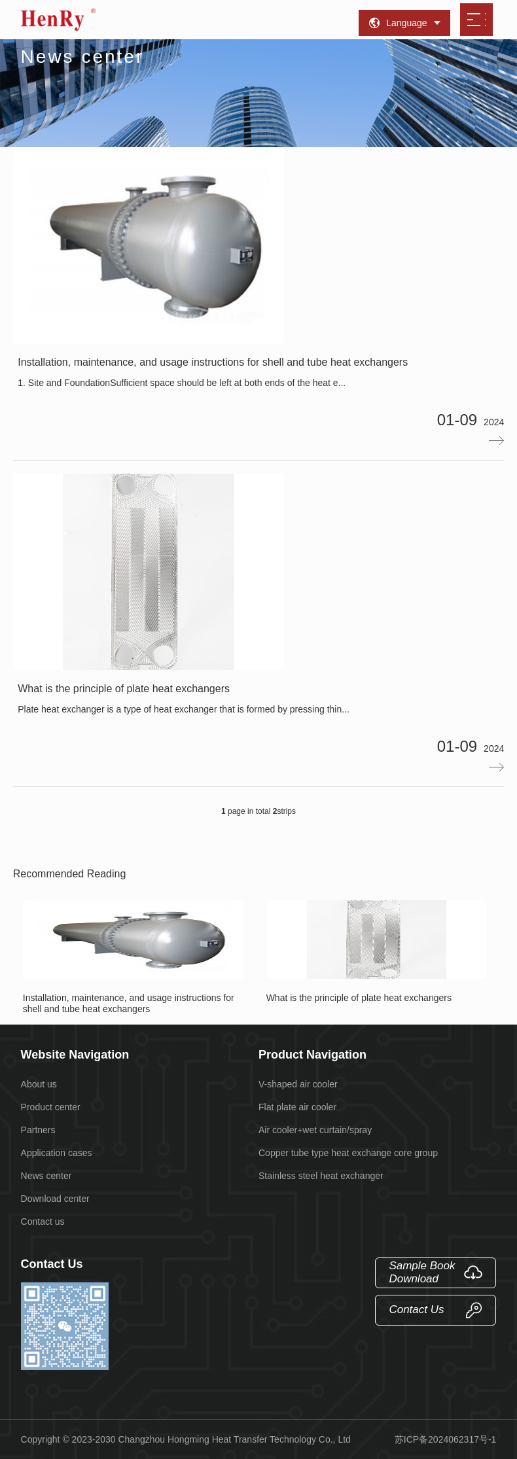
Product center (50, 1107)
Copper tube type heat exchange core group (348, 1153)
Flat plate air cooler (297, 1107)
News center (46, 1175)
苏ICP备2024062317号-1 (446, 1439)
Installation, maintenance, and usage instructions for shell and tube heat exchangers (133, 957)
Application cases (56, 1153)
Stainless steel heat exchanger (320, 1175)
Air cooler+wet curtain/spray (315, 1130)
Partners (38, 1130)
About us (39, 1084)
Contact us (43, 1221)
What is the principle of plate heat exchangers (377, 951)
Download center (55, 1198)
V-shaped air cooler (298, 1084)
